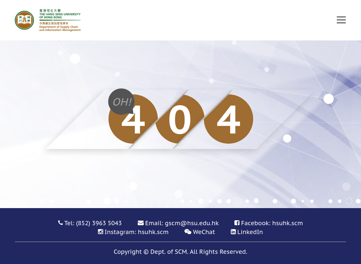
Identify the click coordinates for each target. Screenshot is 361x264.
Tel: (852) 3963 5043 (93, 223)
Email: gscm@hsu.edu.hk (182, 223)
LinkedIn (250, 232)
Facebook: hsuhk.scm (272, 223)
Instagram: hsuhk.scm (137, 232)
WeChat (204, 232)
